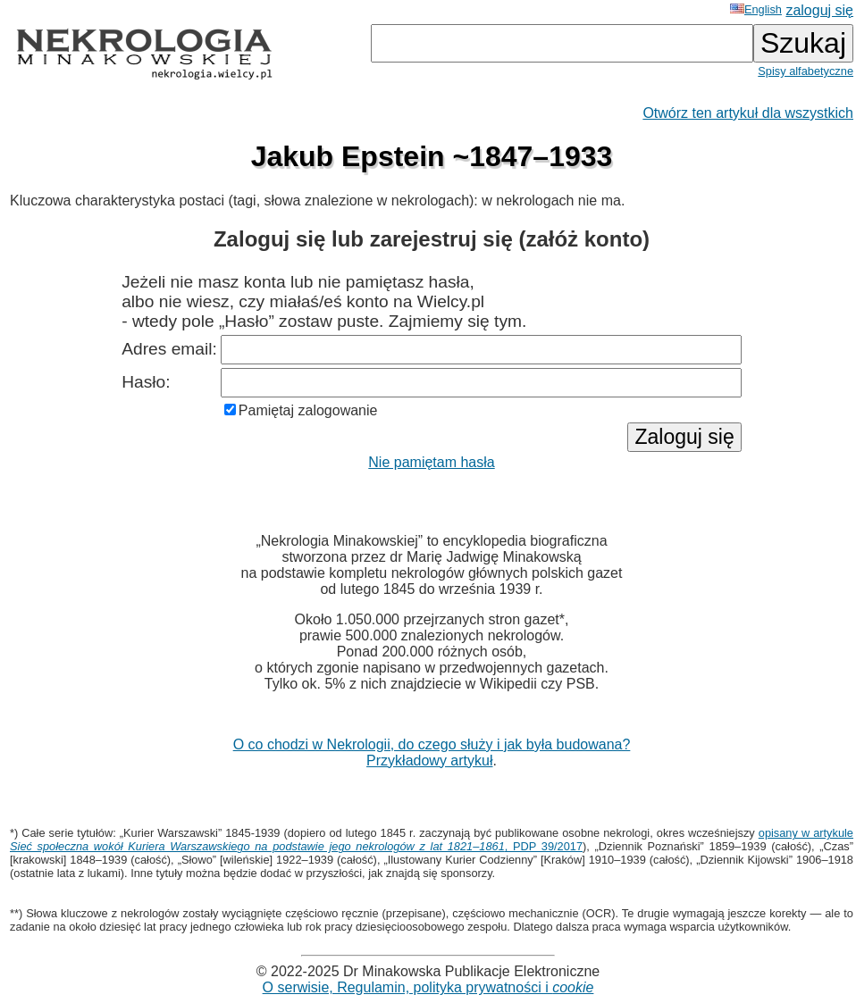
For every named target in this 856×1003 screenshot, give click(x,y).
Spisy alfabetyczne (805, 71)
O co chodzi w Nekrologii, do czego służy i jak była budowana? (432, 744)
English (756, 9)
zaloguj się (819, 10)
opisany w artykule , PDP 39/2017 (431, 839)
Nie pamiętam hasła (431, 462)
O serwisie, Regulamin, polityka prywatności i (428, 987)
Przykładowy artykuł (429, 760)
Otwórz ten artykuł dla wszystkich (747, 113)
